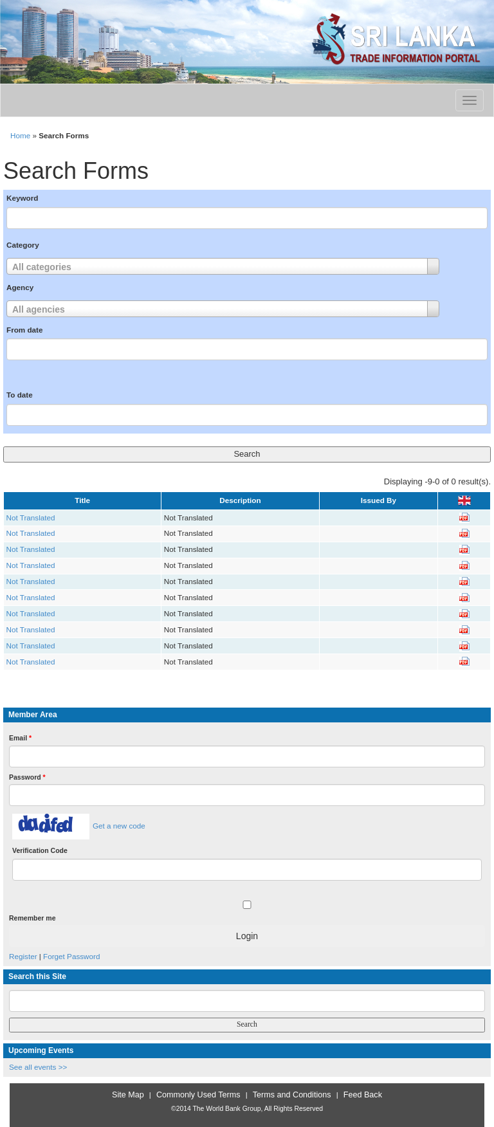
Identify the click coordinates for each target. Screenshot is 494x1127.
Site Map (128, 1094)
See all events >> (38, 1067)
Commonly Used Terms (198, 1094)
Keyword (22, 198)
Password (27, 777)
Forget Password (71, 956)
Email (20, 738)
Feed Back (362, 1094)
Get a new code (119, 825)
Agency (19, 287)
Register (23, 956)
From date (24, 329)
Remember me (32, 918)
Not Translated (30, 517)
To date (19, 394)
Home (20, 135)
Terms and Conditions (292, 1094)
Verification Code (40, 850)
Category (22, 245)
